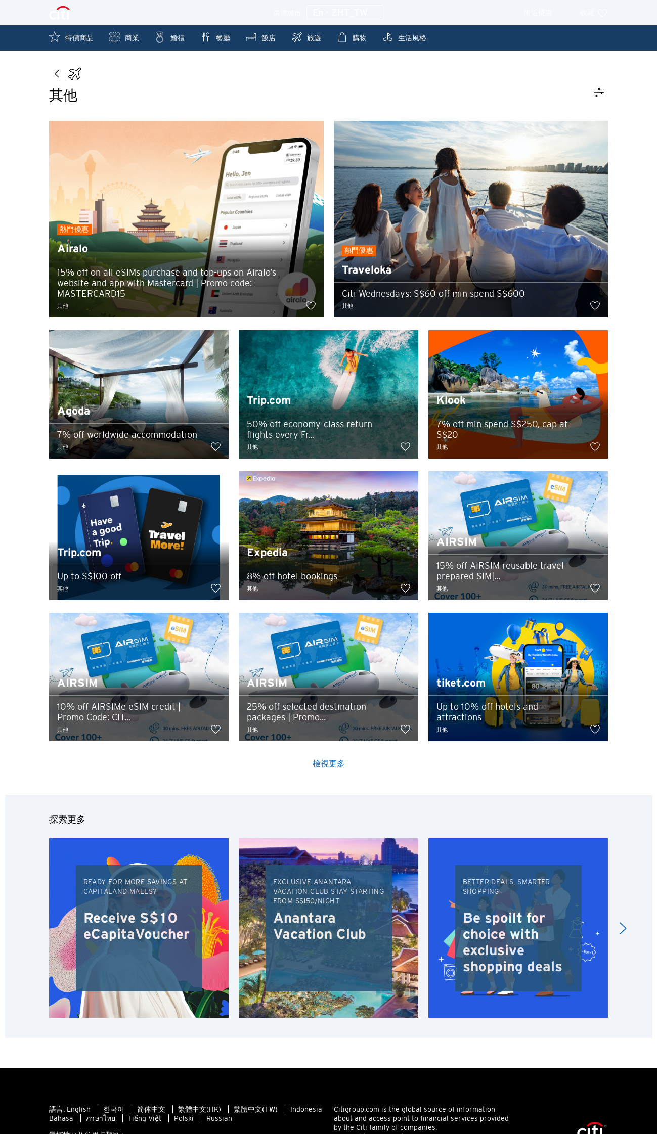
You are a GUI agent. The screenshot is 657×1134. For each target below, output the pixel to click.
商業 (124, 37)
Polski (184, 1120)
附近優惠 (545, 13)
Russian (219, 1120)
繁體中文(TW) (256, 1111)
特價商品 (71, 37)
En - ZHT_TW (345, 13)
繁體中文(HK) (199, 1111)
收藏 (594, 13)
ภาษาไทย (100, 1120)
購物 (351, 37)
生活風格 (404, 37)
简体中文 (151, 1111)
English (79, 1111)
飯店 (260, 37)
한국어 (113, 1111)
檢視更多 (329, 765)
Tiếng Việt (144, 1120)
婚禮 (169, 37)
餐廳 (215, 37)
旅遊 (306, 37)
